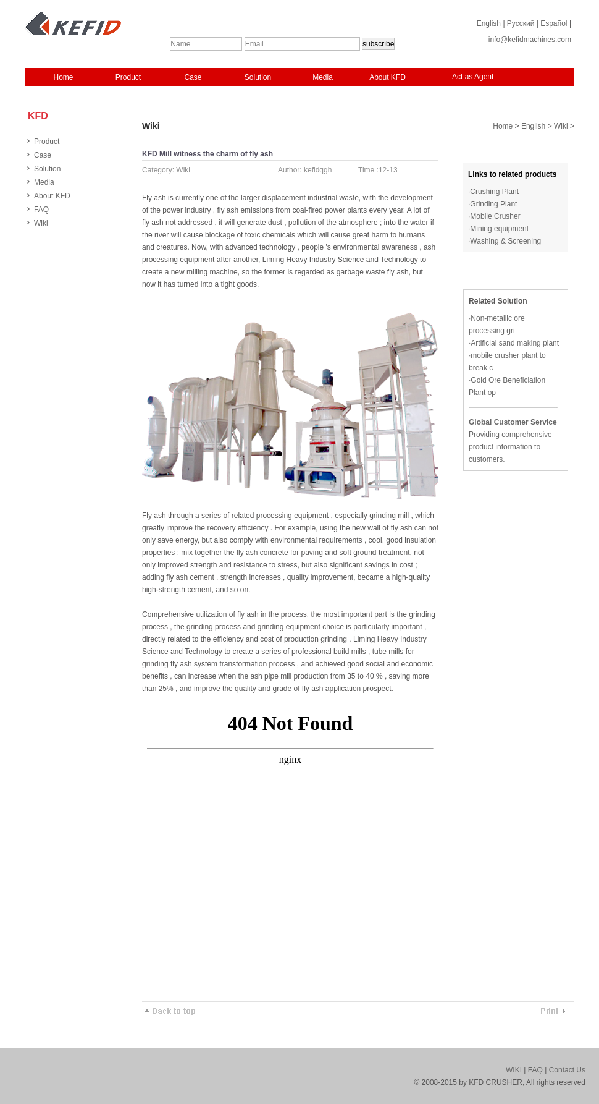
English (489, 23)
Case (192, 77)
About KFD (387, 77)
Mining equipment (499, 228)
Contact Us (567, 1070)
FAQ (41, 209)
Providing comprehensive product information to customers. (510, 447)
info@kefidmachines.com (529, 39)
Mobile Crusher (495, 216)
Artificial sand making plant (515, 343)
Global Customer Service (513, 422)
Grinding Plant (493, 204)
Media (322, 77)
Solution (258, 77)
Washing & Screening (505, 241)
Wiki (41, 223)
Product (128, 77)
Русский (521, 23)
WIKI (514, 1070)
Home (63, 77)
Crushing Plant (494, 191)
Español (553, 23)
